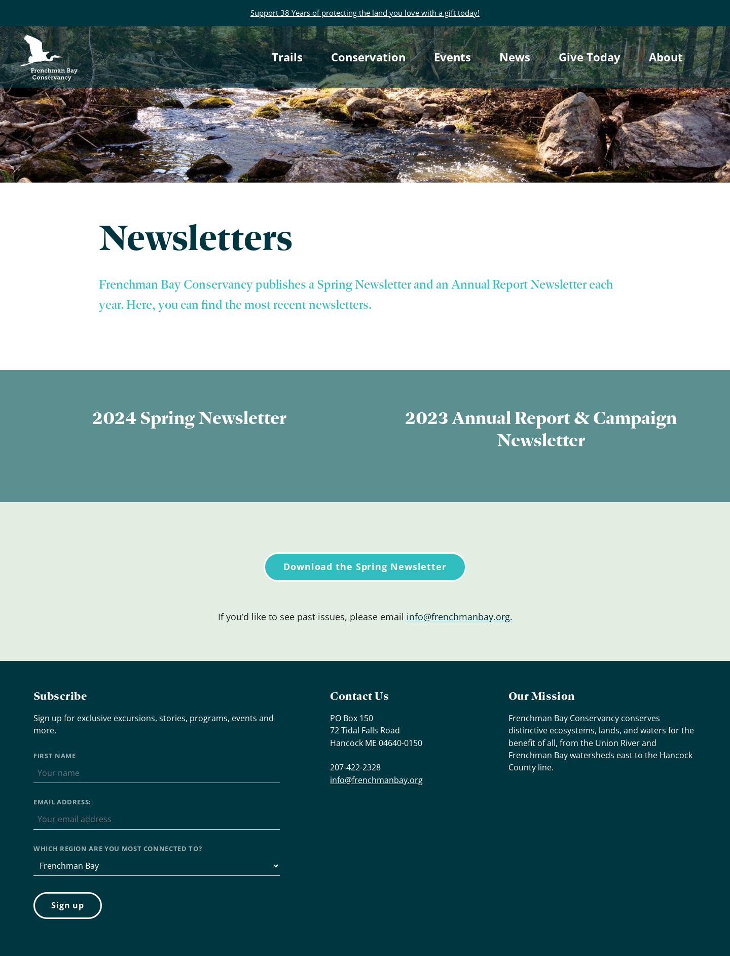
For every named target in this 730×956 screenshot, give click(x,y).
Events (452, 57)
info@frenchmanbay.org (376, 780)
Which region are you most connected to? (117, 848)
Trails (287, 57)
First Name (54, 755)
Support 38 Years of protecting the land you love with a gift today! (365, 13)
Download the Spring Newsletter (365, 566)
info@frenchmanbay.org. (460, 617)
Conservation (368, 57)
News (514, 57)
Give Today (589, 57)
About (666, 57)
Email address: (62, 801)
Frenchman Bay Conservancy (50, 43)
